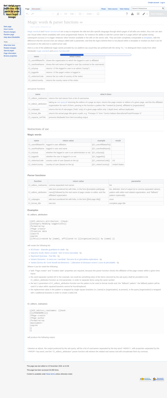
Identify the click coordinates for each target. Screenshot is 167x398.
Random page (9, 34)
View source (113, 9)
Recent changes (10, 32)
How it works (8, 29)
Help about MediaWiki (12, 37)
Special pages (9, 51)
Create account (153, 3)
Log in (162, 3)
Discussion (36, 9)
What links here (9, 45)
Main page (7, 27)
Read (103, 9)
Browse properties (10, 56)
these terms (50, 368)
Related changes (10, 48)
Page (27, 9)
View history (124, 9)
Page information (10, 53)
